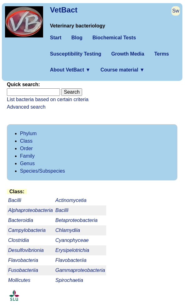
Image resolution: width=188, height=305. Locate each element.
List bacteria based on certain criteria (47, 99)
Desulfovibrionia (26, 250)
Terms (161, 54)
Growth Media (127, 54)
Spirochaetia (69, 280)
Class (26, 141)
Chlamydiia (67, 230)
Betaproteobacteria (76, 220)
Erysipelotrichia (72, 250)
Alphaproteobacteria (30, 210)
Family (27, 156)
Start (55, 37)
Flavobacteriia (71, 260)
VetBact (63, 10)
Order (26, 148)
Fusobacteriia (23, 270)
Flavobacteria (23, 260)
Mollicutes (19, 280)
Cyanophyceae (72, 240)
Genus (27, 163)
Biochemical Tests (114, 37)
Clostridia (18, 240)
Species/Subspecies (42, 171)
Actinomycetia (71, 200)
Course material (123, 69)
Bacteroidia (20, 220)
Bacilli (61, 210)
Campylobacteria (27, 230)
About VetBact (70, 69)
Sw (175, 10)
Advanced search (26, 107)
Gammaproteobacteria (80, 270)
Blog (76, 37)
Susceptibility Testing (75, 54)
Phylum (28, 133)
